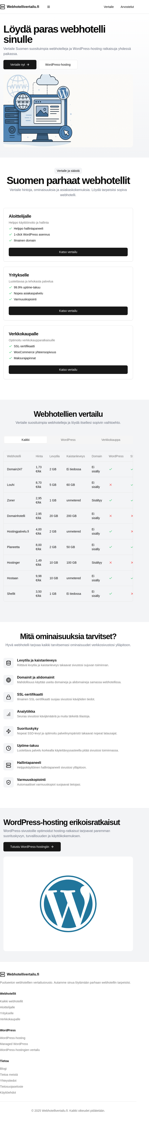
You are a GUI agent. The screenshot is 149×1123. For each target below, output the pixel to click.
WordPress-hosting (58, 64)
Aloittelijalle (7, 1007)
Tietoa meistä (9, 1074)
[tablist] (68, 440)
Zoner (11, 500)
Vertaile (109, 7)
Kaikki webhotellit (11, 1001)
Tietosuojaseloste (11, 1086)
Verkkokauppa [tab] (110, 439)
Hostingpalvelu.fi (18, 531)
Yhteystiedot (8, 1080)
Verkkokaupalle (10, 1019)
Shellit (11, 593)
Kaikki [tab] (25, 439)
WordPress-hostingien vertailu (20, 1050)
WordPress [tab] (68, 439)
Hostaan (12, 578)
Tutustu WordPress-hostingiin (32, 846)
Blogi (3, 1068)
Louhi (10, 484)
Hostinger (13, 562)
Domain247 (14, 469)
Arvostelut (127, 7)
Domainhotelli (16, 516)
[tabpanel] (68, 526)
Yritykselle (7, 1013)
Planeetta (13, 547)
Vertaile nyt (20, 64)
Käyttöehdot (8, 1092)
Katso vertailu (68, 252)
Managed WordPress (14, 1044)
